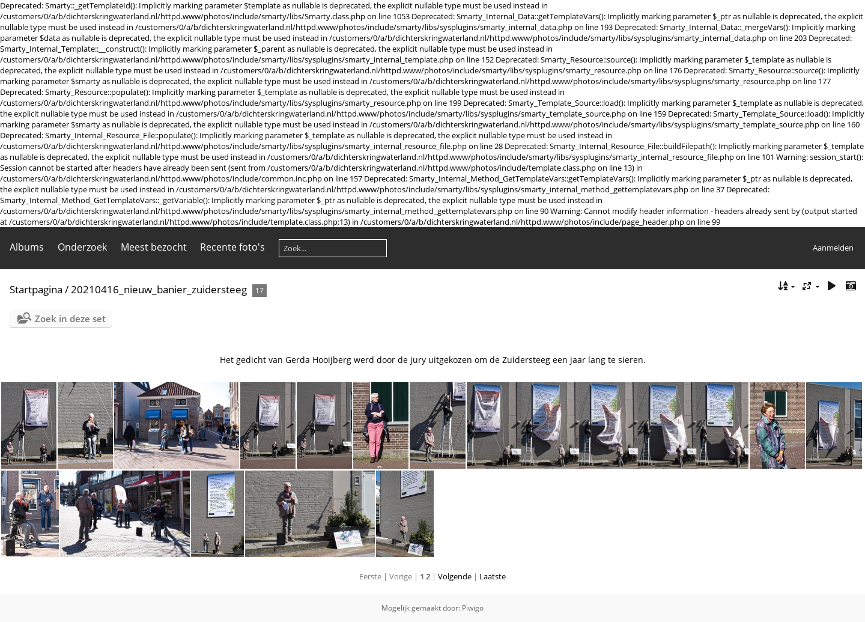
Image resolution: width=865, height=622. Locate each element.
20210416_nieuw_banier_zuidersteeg (159, 289)
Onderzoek (82, 247)
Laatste (492, 576)
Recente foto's (232, 247)
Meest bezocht (154, 247)
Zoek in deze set (70, 319)
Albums (27, 247)
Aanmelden (833, 247)
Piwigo (473, 608)
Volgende (455, 576)
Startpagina (36, 289)
